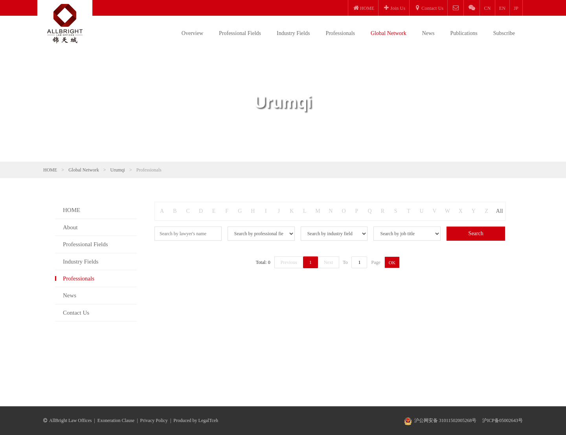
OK (392, 262)
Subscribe (504, 33)
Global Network (388, 33)
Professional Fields (240, 33)
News (428, 33)
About (70, 227)
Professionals (340, 33)
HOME (50, 170)
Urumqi (117, 170)
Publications (464, 33)
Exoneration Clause (115, 420)
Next (328, 262)
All (499, 211)
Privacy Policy (154, 420)
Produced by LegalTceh (195, 420)
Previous (289, 262)
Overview (192, 33)
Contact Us (76, 313)
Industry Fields (293, 33)
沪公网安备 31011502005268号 (445, 420)
